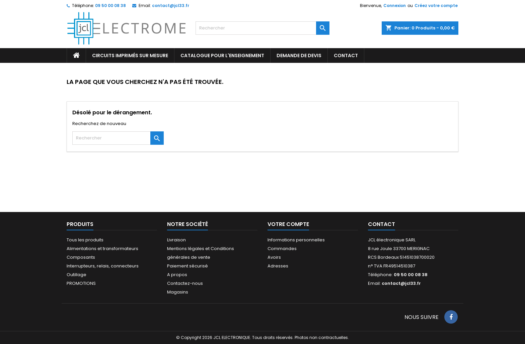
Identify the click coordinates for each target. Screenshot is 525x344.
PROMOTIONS (81, 283)
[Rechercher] (262, 28)
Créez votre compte (436, 5)
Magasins (177, 292)
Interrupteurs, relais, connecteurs (103, 266)
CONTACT (346, 55)
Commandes (282, 248)
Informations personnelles (296, 240)
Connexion (394, 5)
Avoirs (274, 257)
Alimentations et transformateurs (102, 248)
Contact (381, 224)
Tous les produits (85, 240)
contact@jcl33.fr (170, 5)
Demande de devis (299, 55)
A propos (177, 274)
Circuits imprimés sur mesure (130, 55)
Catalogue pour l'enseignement (222, 55)
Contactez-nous (185, 283)
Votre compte (288, 224)
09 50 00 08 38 (110, 5)
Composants (81, 257)
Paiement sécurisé (187, 266)
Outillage (76, 274)
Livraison (176, 240)
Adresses (278, 266)
